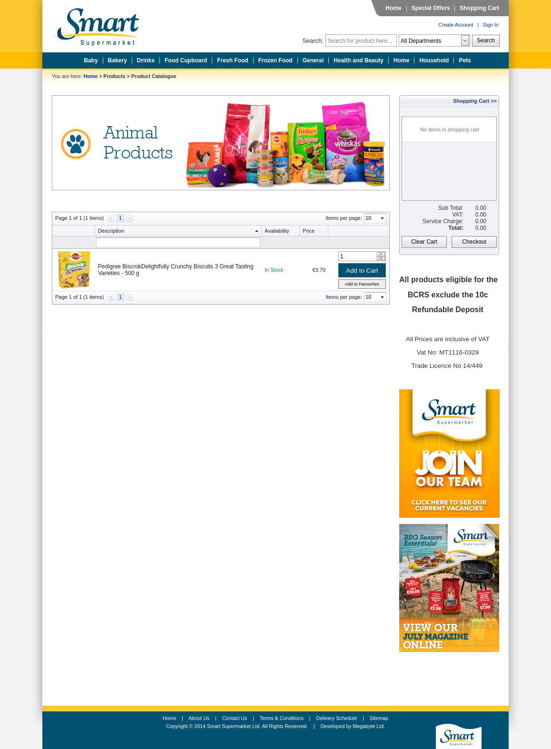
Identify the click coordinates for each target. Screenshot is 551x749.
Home (393, 8)
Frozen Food (275, 60)
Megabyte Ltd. (369, 726)
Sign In (491, 25)
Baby (91, 60)
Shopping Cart (479, 8)
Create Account (455, 25)
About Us (198, 718)
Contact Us (234, 718)
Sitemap (379, 718)
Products (114, 76)
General (313, 60)
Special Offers (431, 8)
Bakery (117, 60)
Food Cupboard (186, 60)
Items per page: (344, 218)
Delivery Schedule (336, 718)
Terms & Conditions (282, 718)
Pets (465, 60)
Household (434, 60)
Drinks (146, 60)
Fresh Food (232, 60)
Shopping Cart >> (475, 101)
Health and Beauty (359, 60)
